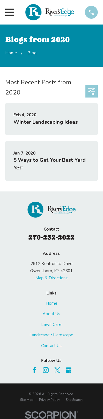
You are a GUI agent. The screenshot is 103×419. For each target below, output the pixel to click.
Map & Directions (51, 278)
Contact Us (51, 345)
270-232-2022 (51, 237)
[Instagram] (46, 370)
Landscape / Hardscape (51, 335)
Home (51, 303)
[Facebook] (34, 370)
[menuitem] (26, 400)
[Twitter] (57, 370)
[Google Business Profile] (68, 370)
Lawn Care (51, 324)
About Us (51, 314)
